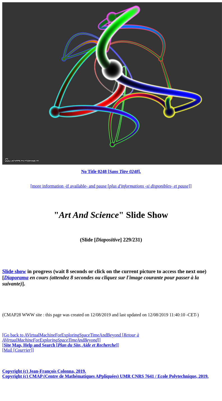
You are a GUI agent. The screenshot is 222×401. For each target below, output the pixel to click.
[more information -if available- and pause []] (111, 186)
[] (60, 345)
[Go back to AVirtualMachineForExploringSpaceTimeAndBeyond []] (70, 337)
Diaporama (16, 277)
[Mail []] (18, 350)
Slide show (14, 271)
